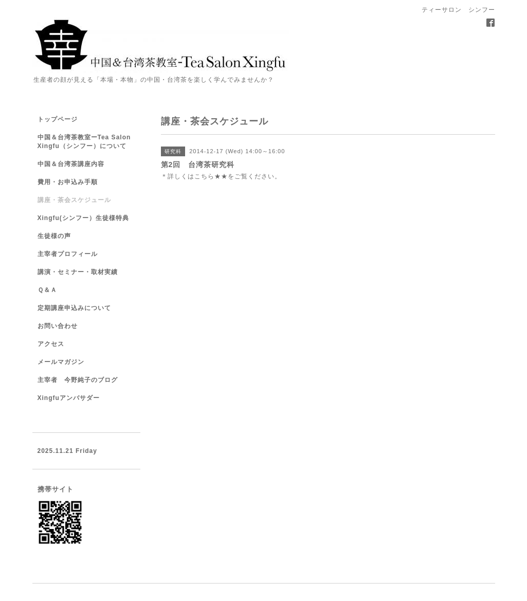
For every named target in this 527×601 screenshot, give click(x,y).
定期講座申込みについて (74, 308)
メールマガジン (61, 362)
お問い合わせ (58, 326)
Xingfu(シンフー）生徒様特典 (83, 218)
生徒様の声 (54, 236)
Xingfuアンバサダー (69, 398)
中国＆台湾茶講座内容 (71, 164)
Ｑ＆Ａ (47, 290)
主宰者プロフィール (68, 254)
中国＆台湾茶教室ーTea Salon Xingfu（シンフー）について (84, 142)
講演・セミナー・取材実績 (78, 272)
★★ (221, 176)
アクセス (51, 344)
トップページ (58, 119)
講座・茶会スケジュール (74, 200)
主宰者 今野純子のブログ (78, 380)
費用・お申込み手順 (68, 182)
